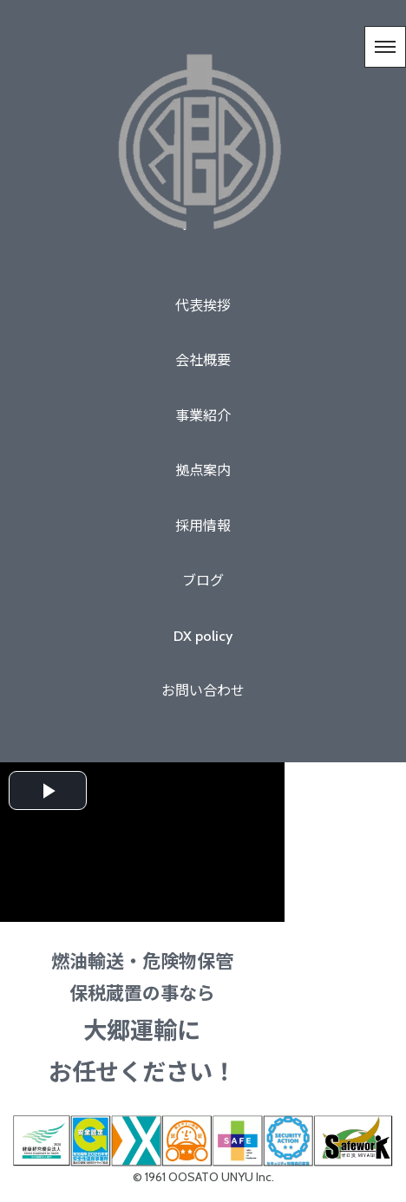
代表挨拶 (203, 305)
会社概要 (203, 360)
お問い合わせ (203, 690)
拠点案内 (203, 470)
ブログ (203, 580)
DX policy (203, 635)
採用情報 (203, 525)
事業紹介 (203, 415)
